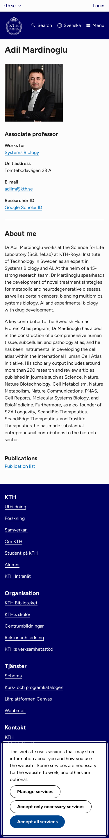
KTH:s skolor (17, 614)
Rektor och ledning (24, 637)
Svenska (72, 25)
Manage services (35, 791)
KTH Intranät (18, 576)
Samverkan (16, 530)
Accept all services (37, 821)
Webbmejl (15, 710)
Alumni (12, 564)
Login (98, 5)
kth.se (9, 5)
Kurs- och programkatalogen (34, 687)
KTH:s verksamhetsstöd (29, 649)
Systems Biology (22, 152)
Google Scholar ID (23, 207)
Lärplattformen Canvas (28, 699)
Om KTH (13, 541)
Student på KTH (21, 553)
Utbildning (15, 506)
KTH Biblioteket (21, 603)
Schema (13, 676)
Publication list (20, 466)
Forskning (15, 518)
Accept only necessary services (50, 806)
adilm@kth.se (19, 189)
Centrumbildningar (24, 626)
